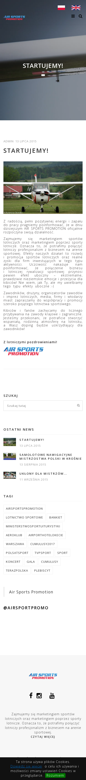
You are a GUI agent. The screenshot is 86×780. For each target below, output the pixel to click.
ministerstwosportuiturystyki (33, 526)
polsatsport (17, 553)
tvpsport (43, 553)
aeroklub (14, 535)
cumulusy (49, 562)
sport (62, 553)
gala (31, 562)
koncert (13, 562)
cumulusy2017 (42, 544)
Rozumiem (55, 775)
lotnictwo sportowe (24, 517)
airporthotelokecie (46, 535)
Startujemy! (31, 440)
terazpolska (17, 570)
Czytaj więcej (43, 737)
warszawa (15, 544)
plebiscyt (42, 570)
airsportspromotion (24, 508)
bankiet (55, 517)
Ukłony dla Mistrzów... (43, 474)
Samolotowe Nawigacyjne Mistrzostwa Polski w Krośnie (50, 457)
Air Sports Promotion (31, 592)
